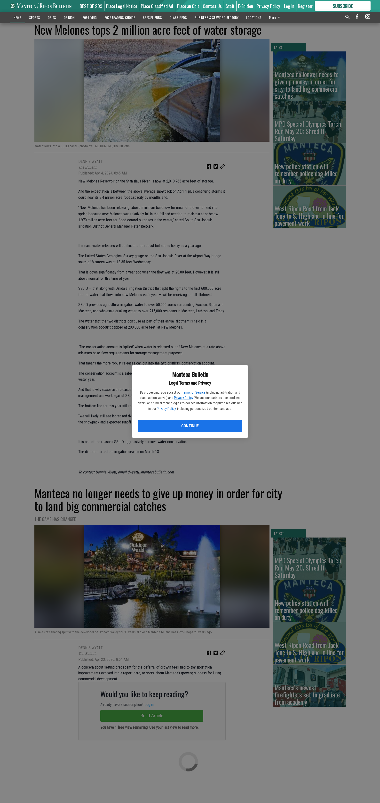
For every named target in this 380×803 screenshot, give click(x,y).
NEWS (17, 17)
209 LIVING (89, 17)
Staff (230, 6)
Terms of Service (194, 392)
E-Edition (245, 6)
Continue (189, 426)
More (275, 17)
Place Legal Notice (121, 6)
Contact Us (212, 6)
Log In (289, 6)
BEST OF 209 (91, 6)
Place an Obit (188, 6)
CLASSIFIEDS (178, 17)
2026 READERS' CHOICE (119, 17)
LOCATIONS (253, 17)
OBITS (52, 17)
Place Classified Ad (157, 6)
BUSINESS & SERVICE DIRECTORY (216, 17)
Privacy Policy (183, 398)
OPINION (69, 17)
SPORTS (34, 17)
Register (305, 6)
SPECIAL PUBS (152, 17)
